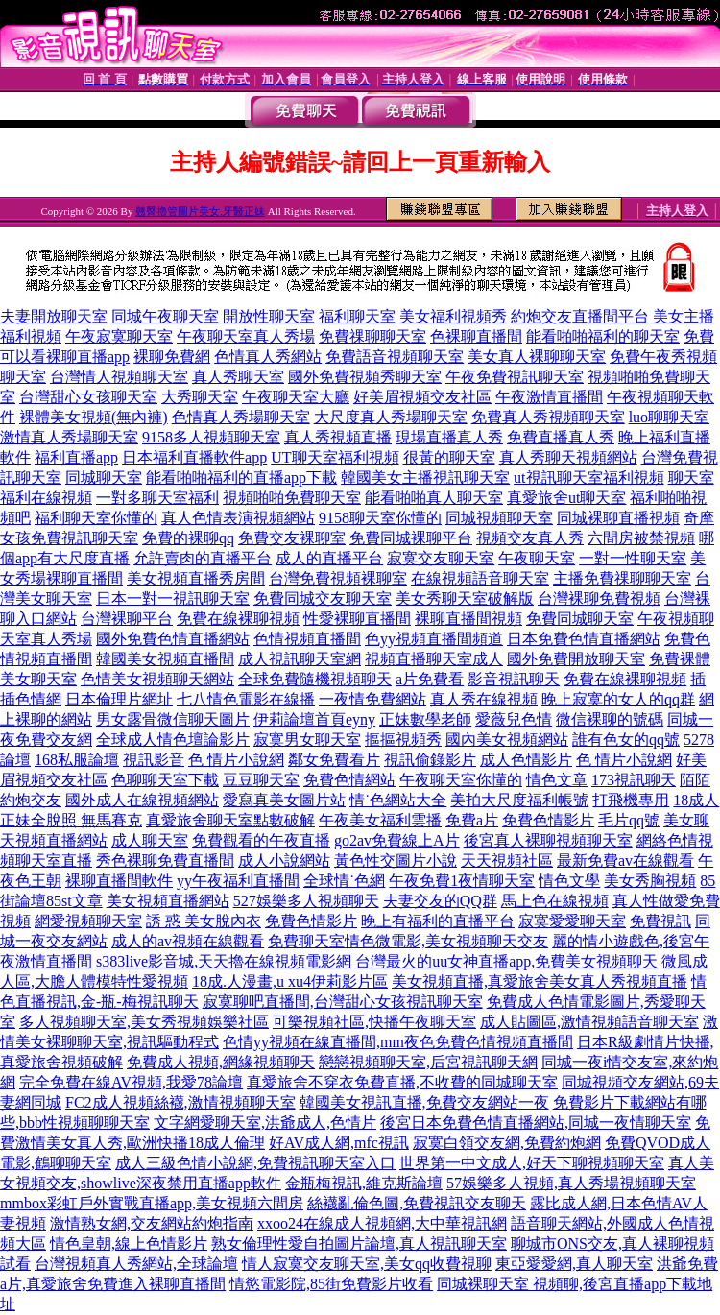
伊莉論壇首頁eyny (314, 719)
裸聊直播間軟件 (119, 881)
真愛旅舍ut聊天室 (566, 498)
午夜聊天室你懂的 (460, 780)
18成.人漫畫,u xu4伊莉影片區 (290, 981)
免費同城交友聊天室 (322, 598)
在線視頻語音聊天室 (480, 578)
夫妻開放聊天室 (54, 316)
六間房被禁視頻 (641, 538)
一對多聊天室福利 (157, 498)
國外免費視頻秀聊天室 (365, 377)
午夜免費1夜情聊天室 (462, 881)
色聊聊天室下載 (165, 780)
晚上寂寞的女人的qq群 (618, 699)
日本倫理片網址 (119, 699)
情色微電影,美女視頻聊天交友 (446, 941)
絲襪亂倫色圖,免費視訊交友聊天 (416, 1203)
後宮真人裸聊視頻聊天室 (548, 840)
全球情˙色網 (344, 881)
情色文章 (557, 780)
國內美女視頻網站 (506, 739)
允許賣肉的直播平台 (202, 558)
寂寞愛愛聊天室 (572, 921)
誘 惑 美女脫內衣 (203, 921)
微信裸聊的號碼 (609, 719)
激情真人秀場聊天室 (69, 437)
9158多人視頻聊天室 (211, 437)
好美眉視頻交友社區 (422, 397)
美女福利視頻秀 (453, 316)
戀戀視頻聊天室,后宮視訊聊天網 (428, 1062)
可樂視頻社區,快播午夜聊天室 (374, 1022)
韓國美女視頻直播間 (165, 659)
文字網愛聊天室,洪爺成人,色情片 (265, 1122)
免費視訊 (660, 921)
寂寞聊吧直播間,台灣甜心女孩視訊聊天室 (343, 1001)
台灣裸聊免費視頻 (599, 598)
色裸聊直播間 (476, 336)
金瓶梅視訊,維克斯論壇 (364, 1183)
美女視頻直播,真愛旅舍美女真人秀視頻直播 (539, 981)
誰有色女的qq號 (626, 739)
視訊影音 (153, 760)
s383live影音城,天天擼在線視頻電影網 (223, 961)
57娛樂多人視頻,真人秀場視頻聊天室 (571, 1183)
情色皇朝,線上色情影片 (128, 1243)
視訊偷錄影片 (430, 760)
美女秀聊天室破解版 (465, 598)
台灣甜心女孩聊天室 (88, 397)
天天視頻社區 (507, 860)
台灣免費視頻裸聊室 (338, 578)
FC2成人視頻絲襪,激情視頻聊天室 (180, 1102)
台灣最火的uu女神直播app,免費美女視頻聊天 (506, 961)
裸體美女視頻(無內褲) (93, 417)
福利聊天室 (357, 316)
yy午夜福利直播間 (238, 881)
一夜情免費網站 (372, 699)
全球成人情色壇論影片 (173, 739)
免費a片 (471, 820)
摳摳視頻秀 (403, 739)
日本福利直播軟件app (194, 457)
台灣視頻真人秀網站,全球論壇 (136, 1263)
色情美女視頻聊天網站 (157, 679)
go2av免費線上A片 (397, 840)
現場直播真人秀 (449, 437)
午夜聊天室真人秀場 (246, 336)
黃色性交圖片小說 (395, 860)
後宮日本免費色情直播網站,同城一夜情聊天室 (535, 1122)
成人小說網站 (284, 860)
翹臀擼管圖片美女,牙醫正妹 (200, 211)
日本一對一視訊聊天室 (173, 598)
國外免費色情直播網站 (173, 639)
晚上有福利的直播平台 (438, 921)
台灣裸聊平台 (127, 618)
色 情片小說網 (236, 760)
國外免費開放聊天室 (576, 659)
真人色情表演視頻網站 (238, 518)
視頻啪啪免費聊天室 (292, 498)
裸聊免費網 (171, 356)
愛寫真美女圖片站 (284, 800)
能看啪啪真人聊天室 (434, 498)
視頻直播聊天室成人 (434, 659)
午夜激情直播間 (549, 397)
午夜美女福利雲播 (380, 820)
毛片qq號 (629, 820)
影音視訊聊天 (514, 679)
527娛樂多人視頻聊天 (306, 901)
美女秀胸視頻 (650, 881)
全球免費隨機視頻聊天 (315, 679)
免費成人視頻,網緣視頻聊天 (221, 1062)
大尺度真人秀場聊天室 (391, 417)
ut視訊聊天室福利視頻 (588, 477)
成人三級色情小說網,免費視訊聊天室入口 (255, 1163)
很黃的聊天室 (449, 457)
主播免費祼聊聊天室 (622, 578)
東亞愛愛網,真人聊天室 (574, 1263)
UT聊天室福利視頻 (334, 457)
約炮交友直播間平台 (580, 316)
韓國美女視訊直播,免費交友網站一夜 (424, 1102)
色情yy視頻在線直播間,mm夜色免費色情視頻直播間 (398, 1042)
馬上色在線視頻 (555, 901)
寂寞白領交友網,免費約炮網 (507, 1143)
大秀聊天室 (199, 397)
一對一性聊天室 (632, 558)
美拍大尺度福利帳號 (519, 800)
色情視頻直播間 (307, 639)
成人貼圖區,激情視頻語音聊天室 (589, 1022)
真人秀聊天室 (238, 377)
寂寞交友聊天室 (440, 558)
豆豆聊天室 (261, 780)
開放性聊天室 (269, 316)
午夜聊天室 (536, 558)
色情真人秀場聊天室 (241, 417)
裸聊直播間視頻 (468, 618)
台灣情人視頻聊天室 (119, 377)
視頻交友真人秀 (530, 538)
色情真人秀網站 (268, 356)
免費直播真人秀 (560, 437)
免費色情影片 (548, 820)
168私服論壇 (77, 760)
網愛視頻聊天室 (88, 921)
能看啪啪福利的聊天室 (603, 336)
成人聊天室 (149, 840)
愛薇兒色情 (513, 719)
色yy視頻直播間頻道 (434, 639)
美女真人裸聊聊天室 (537, 356)
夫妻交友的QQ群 (440, 901)
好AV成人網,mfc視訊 (339, 1143)
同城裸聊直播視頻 (618, 518)
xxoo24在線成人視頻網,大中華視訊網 (382, 1223)
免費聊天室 (306, 941)
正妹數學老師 (425, 719)
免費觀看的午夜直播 (261, 840)
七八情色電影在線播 (246, 699)
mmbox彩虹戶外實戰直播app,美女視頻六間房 (151, 1203)
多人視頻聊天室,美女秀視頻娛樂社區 (144, 1022)
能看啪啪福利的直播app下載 (241, 477)
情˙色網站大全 (397, 800)
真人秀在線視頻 (484, 699)
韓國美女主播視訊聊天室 (425, 477)
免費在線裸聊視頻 (238, 618)
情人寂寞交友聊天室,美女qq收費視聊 (367, 1263)
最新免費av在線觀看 (625, 860)
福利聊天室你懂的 (96, 518)
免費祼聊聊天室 (372, 336)
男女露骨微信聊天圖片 (173, 719)
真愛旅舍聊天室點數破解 (230, 820)
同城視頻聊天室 (499, 518)
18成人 (696, 800)
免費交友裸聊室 (292, 538)
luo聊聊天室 (669, 417)
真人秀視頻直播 (338, 437)
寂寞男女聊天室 (307, 739)
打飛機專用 (630, 800)
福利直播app (76, 457)
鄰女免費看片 (334, 760)
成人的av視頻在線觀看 (187, 941)
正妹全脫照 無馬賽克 (71, 820)
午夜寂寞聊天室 (119, 336)
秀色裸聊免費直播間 (165, 860)
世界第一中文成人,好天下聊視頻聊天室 (531, 1163)
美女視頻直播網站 (168, 901)
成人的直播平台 (329, 558)
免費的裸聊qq (188, 538)
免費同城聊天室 (580, 618)
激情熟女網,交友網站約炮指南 (151, 1223)
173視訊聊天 (633, 780)
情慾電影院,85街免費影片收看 (331, 1284)
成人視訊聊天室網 (299, 659)
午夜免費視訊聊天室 (514, 377)
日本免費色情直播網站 (583, 639)
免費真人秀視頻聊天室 (548, 417)
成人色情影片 (526, 760)
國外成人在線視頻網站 (142, 800)
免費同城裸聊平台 (410, 538)
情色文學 (569, 881)
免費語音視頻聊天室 (394, 356)
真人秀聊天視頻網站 (568, 457)
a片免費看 (430, 679)
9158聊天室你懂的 (380, 518)
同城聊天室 (103, 477)
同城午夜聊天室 (165, 316)
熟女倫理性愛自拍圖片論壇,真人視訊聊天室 (359, 1243)
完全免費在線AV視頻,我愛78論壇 (131, 1082)
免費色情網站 (349, 780)
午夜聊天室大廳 (295, 397)
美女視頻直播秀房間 (196, 578)
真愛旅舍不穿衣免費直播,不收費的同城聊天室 (402, 1082)
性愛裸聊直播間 (357, 618)
